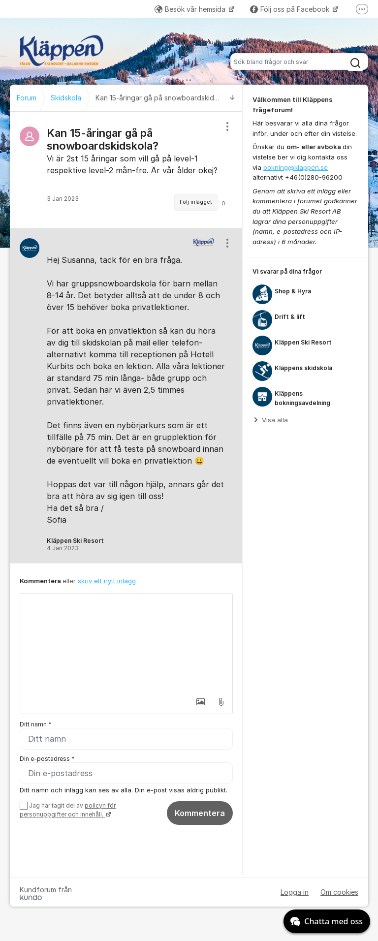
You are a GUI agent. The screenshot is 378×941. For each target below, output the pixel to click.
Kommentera (200, 813)
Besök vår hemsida (191, 9)
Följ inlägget (196, 202)
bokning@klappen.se (295, 167)
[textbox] (126, 643)
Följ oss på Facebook (290, 9)
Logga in (295, 892)
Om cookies (339, 892)
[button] (200, 702)
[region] (126, 170)
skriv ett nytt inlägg (107, 581)
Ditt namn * (36, 724)
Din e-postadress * (47, 758)
